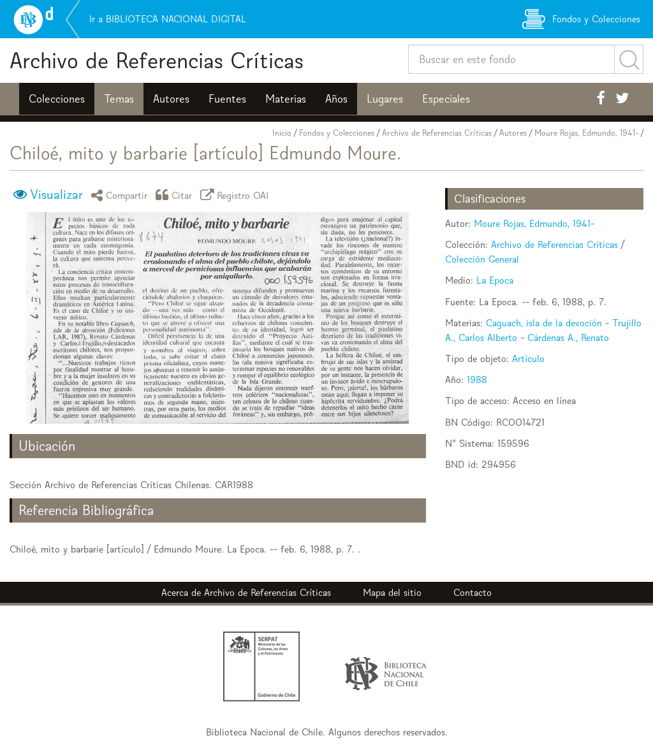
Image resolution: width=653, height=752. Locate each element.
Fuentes (227, 99)
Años (336, 99)
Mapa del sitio (392, 592)
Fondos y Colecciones (336, 132)
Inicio (281, 132)
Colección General (482, 259)
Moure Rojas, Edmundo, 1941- (586, 132)
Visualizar (56, 194)
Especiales (446, 99)
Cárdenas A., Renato (568, 337)
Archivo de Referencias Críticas (157, 60)
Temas (119, 99)
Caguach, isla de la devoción (544, 323)
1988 (477, 379)
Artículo (528, 358)
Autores (171, 99)
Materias (285, 99)
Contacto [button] (472, 592)
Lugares (385, 99)
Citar (176, 194)
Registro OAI (236, 194)
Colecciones (57, 99)
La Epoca (494, 280)
